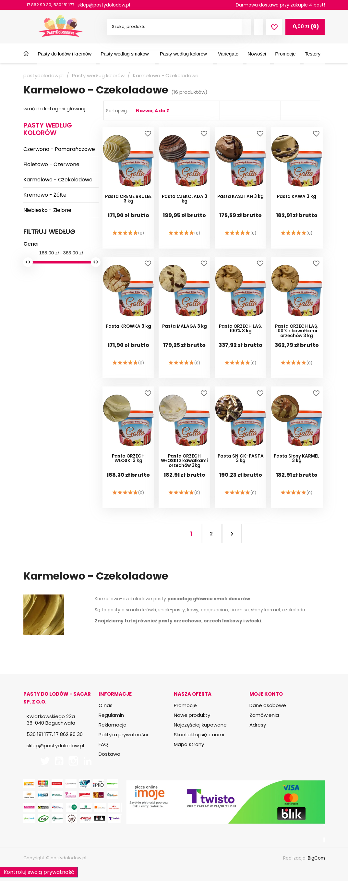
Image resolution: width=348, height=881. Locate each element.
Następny (230, 533)
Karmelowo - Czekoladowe (57, 179)
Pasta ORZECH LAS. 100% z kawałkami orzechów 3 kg (296, 337)
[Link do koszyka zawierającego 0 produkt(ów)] (305, 26)
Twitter (44, 760)
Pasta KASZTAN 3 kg (240, 202)
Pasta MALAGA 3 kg (185, 332)
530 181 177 (68, 5)
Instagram (73, 760)
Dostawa (109, 754)
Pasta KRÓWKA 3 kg (128, 332)
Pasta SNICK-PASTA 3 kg (240, 464)
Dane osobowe (267, 705)
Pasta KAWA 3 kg (297, 202)
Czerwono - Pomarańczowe (59, 149)
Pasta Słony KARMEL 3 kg (296, 464)
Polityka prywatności (123, 734)
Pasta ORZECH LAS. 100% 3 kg (240, 335)
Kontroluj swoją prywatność (39, 871)
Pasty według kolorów (47, 129)
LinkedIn (87, 760)
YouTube (59, 760)
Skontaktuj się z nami (199, 734)
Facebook (30, 760)
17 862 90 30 (40, 5)
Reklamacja (112, 724)
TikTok (101, 760)
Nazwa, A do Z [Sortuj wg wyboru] (152, 110)
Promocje (185, 705)
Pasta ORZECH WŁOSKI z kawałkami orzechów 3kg (185, 466)
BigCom (316, 858)
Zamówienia (264, 715)
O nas (106, 705)
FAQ (103, 744)
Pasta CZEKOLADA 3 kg (184, 205)
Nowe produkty (192, 715)
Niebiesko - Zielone (47, 210)
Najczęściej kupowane (200, 724)
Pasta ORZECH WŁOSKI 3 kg (128, 464)
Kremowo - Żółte (44, 195)
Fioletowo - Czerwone (51, 164)
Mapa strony (189, 744)
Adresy (257, 724)
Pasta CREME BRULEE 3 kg (128, 205)
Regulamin (111, 715)
